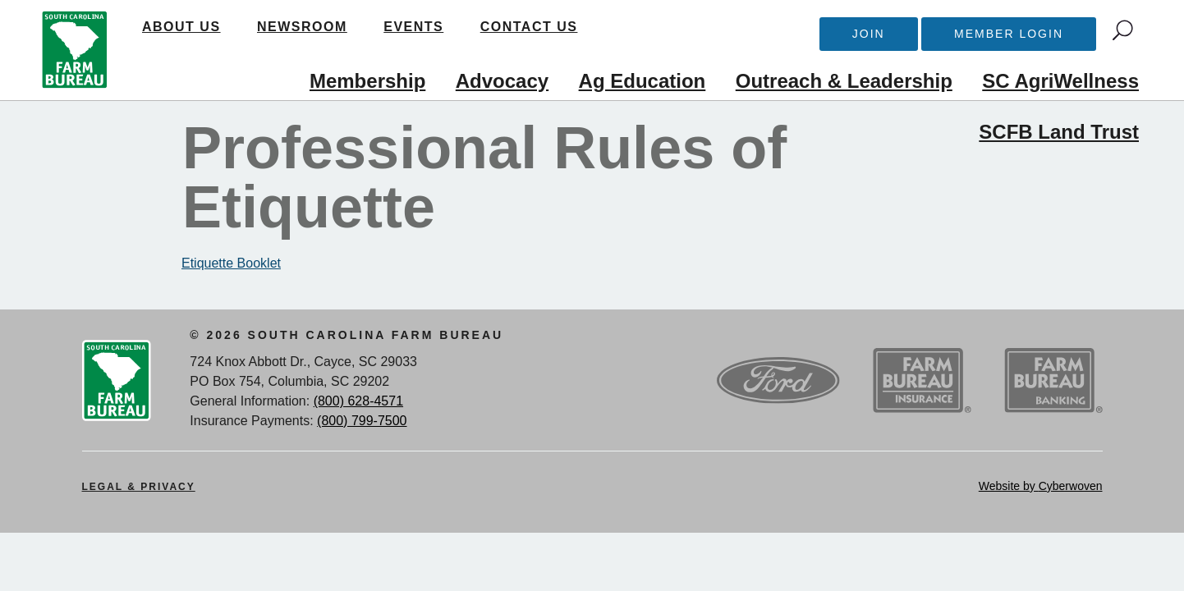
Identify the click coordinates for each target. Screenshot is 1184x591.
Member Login (1008, 33)
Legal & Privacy (138, 486)
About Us (181, 27)
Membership (367, 81)
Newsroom (302, 27)
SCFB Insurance (922, 381)
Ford (778, 381)
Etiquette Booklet (231, 263)
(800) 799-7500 (361, 421)
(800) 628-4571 (358, 401)
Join (868, 33)
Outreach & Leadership (844, 81)
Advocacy (502, 81)
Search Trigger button (1123, 30)
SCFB (74, 50)
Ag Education (642, 81)
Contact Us (529, 27)
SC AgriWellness (1060, 81)
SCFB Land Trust (1059, 132)
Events (413, 27)
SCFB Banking (1053, 381)
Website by (1041, 485)
